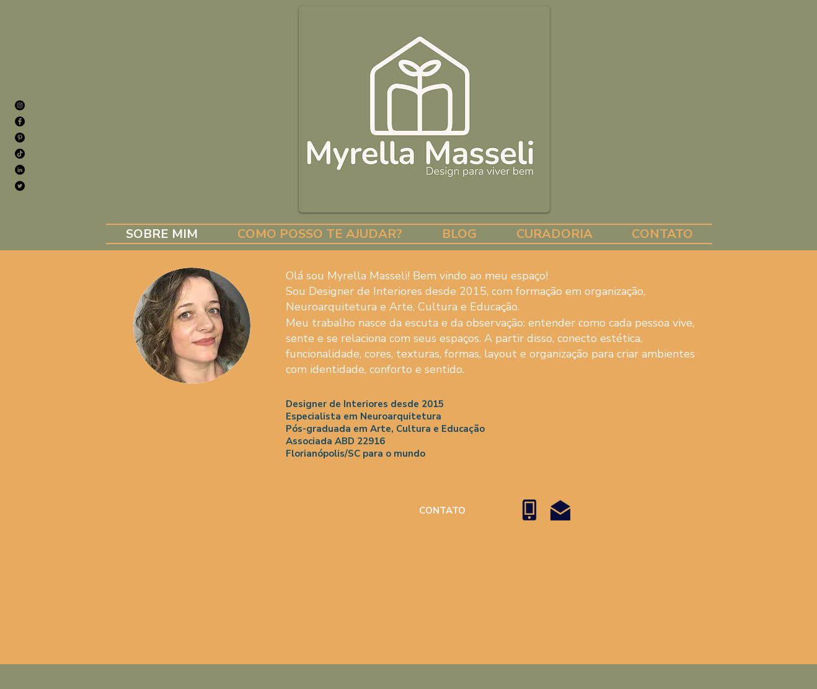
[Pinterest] (20, 138)
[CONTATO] (442, 510)
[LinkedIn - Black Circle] (20, 170)
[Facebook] (20, 121)
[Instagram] (20, 105)
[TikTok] (20, 154)
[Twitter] (20, 186)
